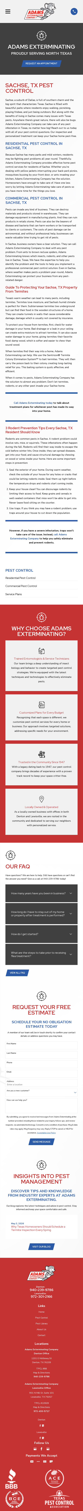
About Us (41, 1330)
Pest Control (41, 1318)
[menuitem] (41, 578)
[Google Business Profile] (35, 1449)
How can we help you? (17, 1100)
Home (41, 1312)
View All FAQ (17, 973)
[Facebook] (41, 1449)
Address (10, 1082)
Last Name (11, 1053)
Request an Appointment (41, 63)
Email (9, 1072)
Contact (41, 1336)
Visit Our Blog (41, 1247)
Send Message (41, 1142)
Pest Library (42, 1324)
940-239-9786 (41, 1290)
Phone (9, 1063)
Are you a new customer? (18, 1091)
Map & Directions (41, 1373)
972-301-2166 (41, 1297)
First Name (11, 1044)
